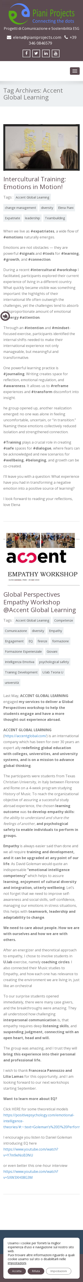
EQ (31, 641)
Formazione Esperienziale (23, 651)
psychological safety (54, 662)
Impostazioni (58, 1271)
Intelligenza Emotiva (19, 662)
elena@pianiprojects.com (37, 37)
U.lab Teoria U (52, 672)
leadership (32, 218)
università (12, 682)
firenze (42, 641)
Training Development (21, 672)
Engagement (14, 641)
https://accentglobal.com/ (25, 735)
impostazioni (17, 1263)
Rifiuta (36, 1271)
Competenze (63, 620)
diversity (47, 208)
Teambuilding (55, 218)
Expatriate (12, 218)
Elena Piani (65, 208)
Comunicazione (16, 631)
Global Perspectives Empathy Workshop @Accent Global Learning (39, 602)
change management (20, 208)
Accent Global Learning (32, 197)
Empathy (55, 631)
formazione (60, 641)
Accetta (16, 1271)
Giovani (52, 651)
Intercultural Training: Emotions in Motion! (34, 183)
